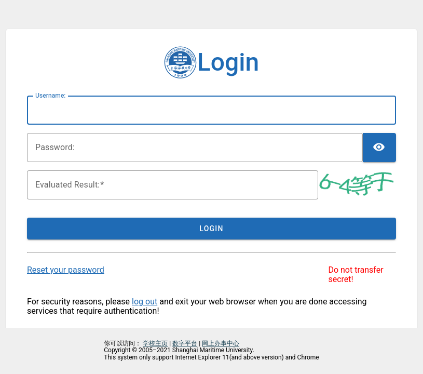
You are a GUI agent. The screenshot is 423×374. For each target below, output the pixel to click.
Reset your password (65, 270)
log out (144, 301)
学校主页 (155, 343)
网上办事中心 (220, 343)
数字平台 (184, 343)
